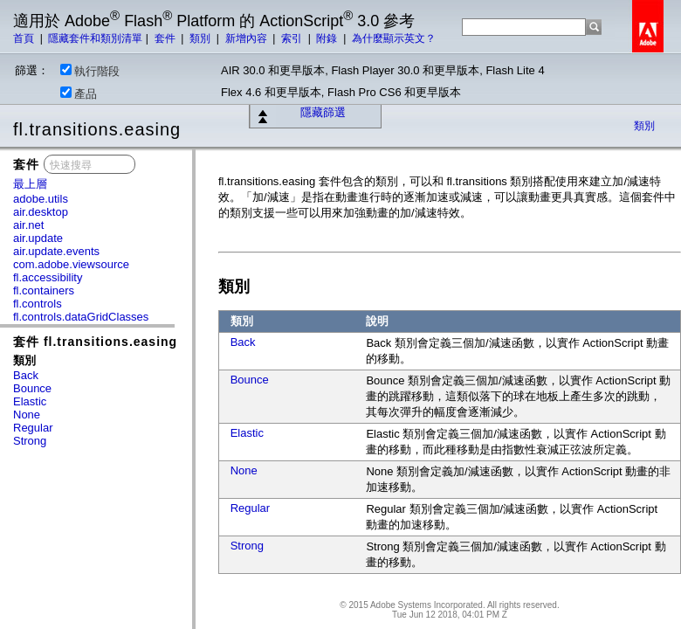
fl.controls (37, 303)
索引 (293, 38)
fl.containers (43, 290)
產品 (78, 93)
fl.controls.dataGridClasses (80, 316)
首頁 (25, 38)
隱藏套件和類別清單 (95, 38)
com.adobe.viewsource (71, 264)
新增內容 (247, 38)
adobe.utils (40, 198)
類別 (201, 38)
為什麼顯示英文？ (394, 38)
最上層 (30, 183)
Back (25, 375)
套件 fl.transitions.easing (95, 342)
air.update (38, 238)
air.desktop (40, 211)
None (26, 414)
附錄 (328, 38)
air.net (28, 225)
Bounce (32, 388)
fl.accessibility (47, 277)
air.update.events (56, 251)
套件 (166, 38)
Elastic (29, 401)
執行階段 (90, 71)
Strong (29, 440)
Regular (33, 427)
